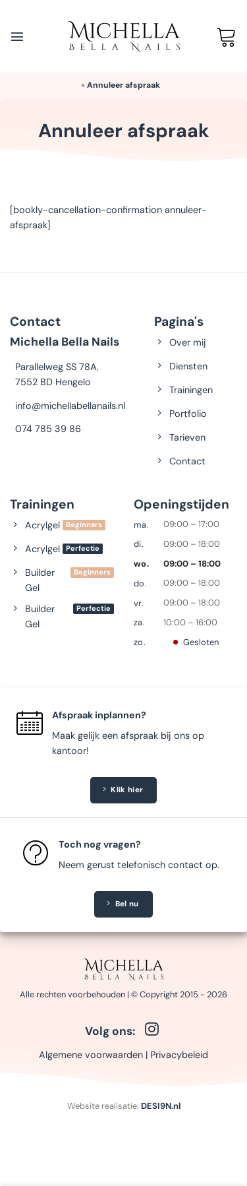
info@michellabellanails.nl (70, 406)
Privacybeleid (179, 1055)
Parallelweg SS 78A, (57, 367)
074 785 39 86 (48, 429)
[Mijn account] (200, 36)
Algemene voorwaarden (91, 1055)
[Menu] (17, 36)
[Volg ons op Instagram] (152, 1030)
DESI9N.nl (160, 1105)
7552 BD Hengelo (53, 382)
